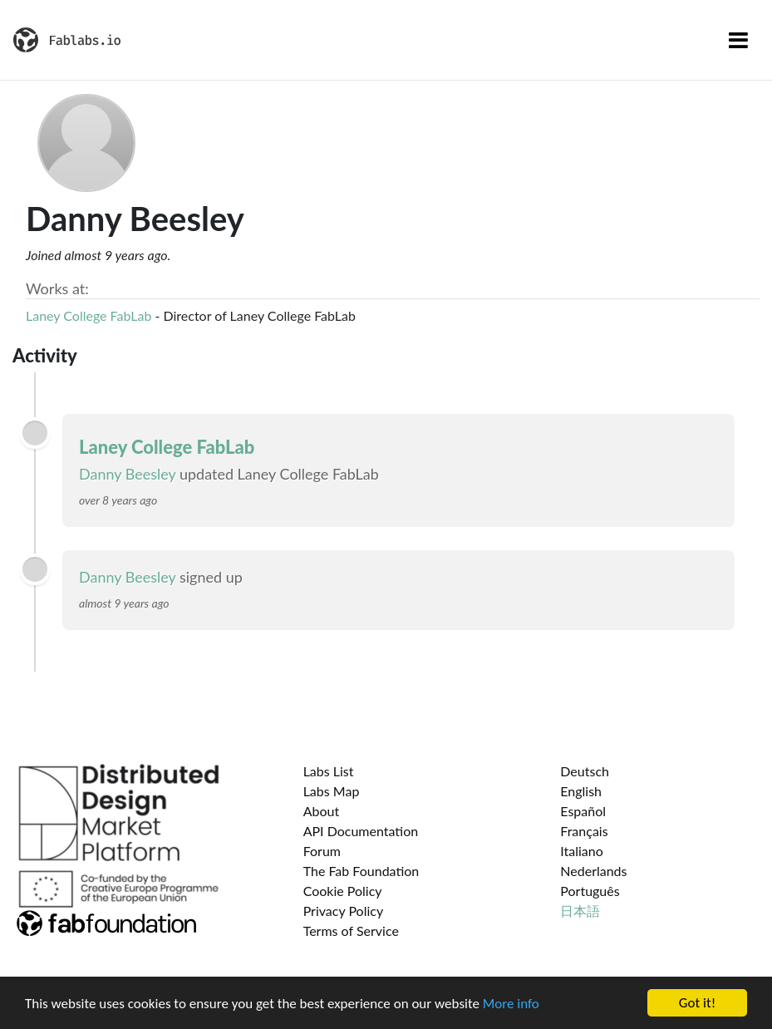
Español (583, 811)
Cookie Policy (342, 891)
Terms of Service (351, 930)
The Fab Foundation (361, 871)
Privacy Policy (343, 910)
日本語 (580, 910)
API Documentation (361, 831)
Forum (322, 851)
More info (511, 1003)
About (321, 811)
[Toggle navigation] (738, 40)
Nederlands (593, 871)
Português (589, 891)
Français (583, 831)
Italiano (581, 851)
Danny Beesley (127, 474)
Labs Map (331, 791)
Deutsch (584, 771)
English (581, 791)
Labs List (328, 771)
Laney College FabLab (88, 315)
